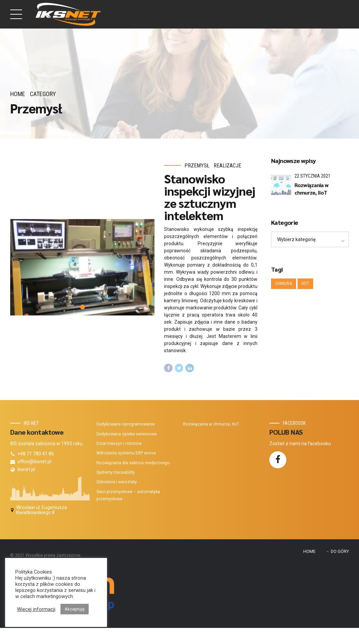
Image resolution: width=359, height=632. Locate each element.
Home (17, 93)
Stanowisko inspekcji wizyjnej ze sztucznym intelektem (209, 197)
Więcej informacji (36, 609)
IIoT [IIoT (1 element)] (305, 283)
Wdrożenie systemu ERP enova (126, 453)
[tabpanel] (82, 267)
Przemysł (197, 166)
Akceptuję (75, 609)
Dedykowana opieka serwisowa (126, 434)
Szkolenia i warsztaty (116, 482)
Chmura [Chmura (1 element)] (283, 283)
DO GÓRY (340, 551)
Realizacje (227, 166)
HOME (309, 551)
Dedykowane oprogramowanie (125, 424)
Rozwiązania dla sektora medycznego (133, 463)
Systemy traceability (115, 472)
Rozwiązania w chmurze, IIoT (311, 188)
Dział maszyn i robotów (119, 443)
